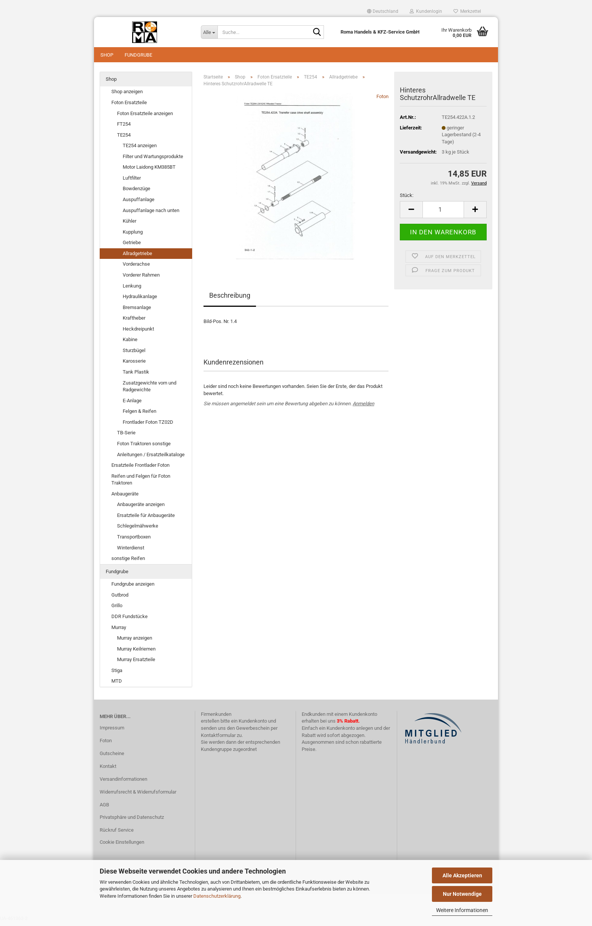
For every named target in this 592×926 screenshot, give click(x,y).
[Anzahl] (443, 213)
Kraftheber (134, 322)
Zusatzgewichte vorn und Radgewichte (149, 390)
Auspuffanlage (138, 203)
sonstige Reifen (128, 562)
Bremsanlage (137, 311)
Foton (382, 100)
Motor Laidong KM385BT (149, 171)
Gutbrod (119, 598)
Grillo (116, 609)
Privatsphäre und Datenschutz (132, 821)
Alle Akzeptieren (462, 875)
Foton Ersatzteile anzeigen (145, 117)
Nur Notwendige (462, 894)
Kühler (129, 225)
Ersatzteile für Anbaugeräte (146, 519)
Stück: (406, 199)
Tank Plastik (136, 375)
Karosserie (134, 365)
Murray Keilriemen (136, 652)
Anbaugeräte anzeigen (141, 508)
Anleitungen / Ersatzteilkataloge (151, 458)
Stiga (116, 674)
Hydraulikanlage (140, 300)
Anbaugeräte (125, 497)
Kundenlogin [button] (426, 11)
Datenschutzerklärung (216, 896)
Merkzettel (467, 11)
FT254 (124, 128)
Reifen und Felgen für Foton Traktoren (140, 483)
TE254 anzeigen (140, 149)
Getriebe (132, 246)
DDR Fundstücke (129, 620)
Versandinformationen (123, 783)
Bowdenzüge (136, 192)
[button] (382, 11)
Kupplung (133, 235)
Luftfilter (132, 182)
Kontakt (108, 770)
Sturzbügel (134, 354)
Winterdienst (130, 551)
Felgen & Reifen (139, 415)
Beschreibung (229, 299)
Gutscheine (112, 757)
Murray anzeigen (134, 642)
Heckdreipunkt (138, 332)
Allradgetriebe (137, 257)
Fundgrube (138, 55)
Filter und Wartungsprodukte (153, 160)
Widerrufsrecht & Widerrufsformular (138, 795)
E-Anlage (132, 404)
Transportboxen (134, 540)
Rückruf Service (117, 834)
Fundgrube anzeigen (132, 588)
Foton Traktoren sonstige (144, 447)
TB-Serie (126, 437)
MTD (116, 685)
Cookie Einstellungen (122, 846)
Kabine (130, 343)
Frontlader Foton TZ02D (148, 426)
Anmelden (363, 408)
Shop (106, 55)
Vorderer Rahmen (141, 278)
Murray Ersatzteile (136, 663)
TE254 (124, 139)
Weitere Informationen (462, 910)
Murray (118, 631)
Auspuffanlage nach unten (151, 214)
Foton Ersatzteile (129, 106)
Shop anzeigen (127, 95)
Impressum (112, 731)
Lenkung (132, 289)
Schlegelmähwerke (137, 530)
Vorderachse (136, 268)
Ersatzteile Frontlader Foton (140, 469)
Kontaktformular (218, 739)
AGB (104, 808)
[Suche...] (209, 32)
